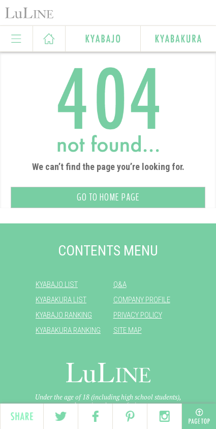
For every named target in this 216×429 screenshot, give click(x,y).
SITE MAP (127, 330)
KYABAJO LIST (57, 284)
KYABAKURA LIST (61, 299)
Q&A (120, 284)
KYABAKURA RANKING (68, 330)
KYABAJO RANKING (64, 315)
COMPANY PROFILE (141, 299)
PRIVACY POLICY (137, 315)
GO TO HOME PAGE (108, 197)
